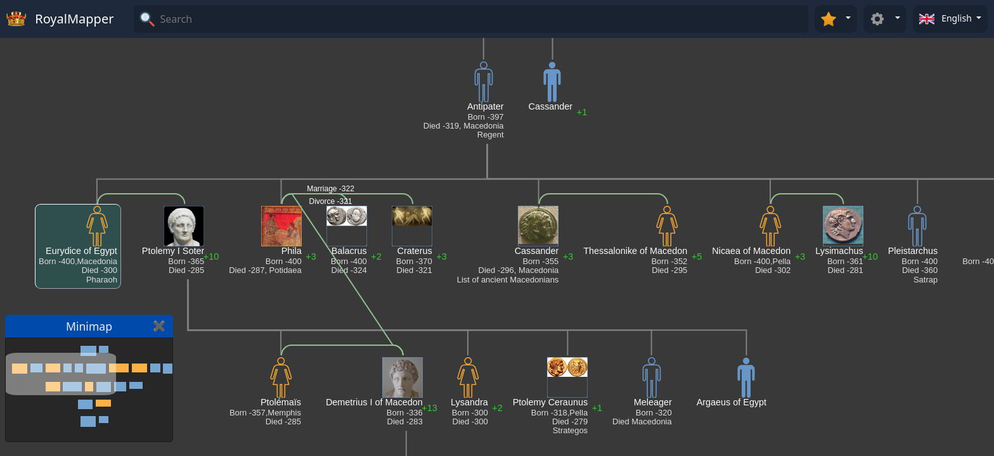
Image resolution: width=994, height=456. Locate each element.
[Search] (482, 19)
